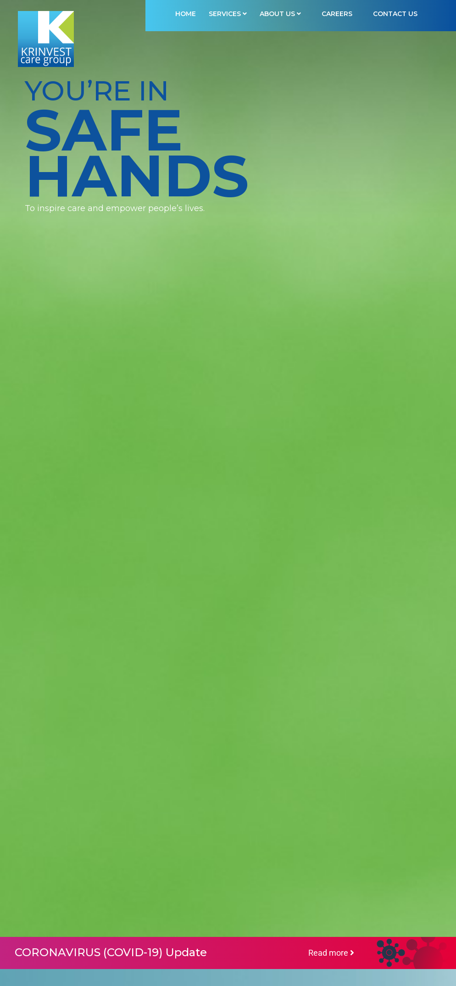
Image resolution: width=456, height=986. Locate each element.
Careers (337, 14)
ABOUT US (280, 14)
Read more (331, 953)
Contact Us (395, 14)
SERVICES (228, 14)
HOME (185, 14)
